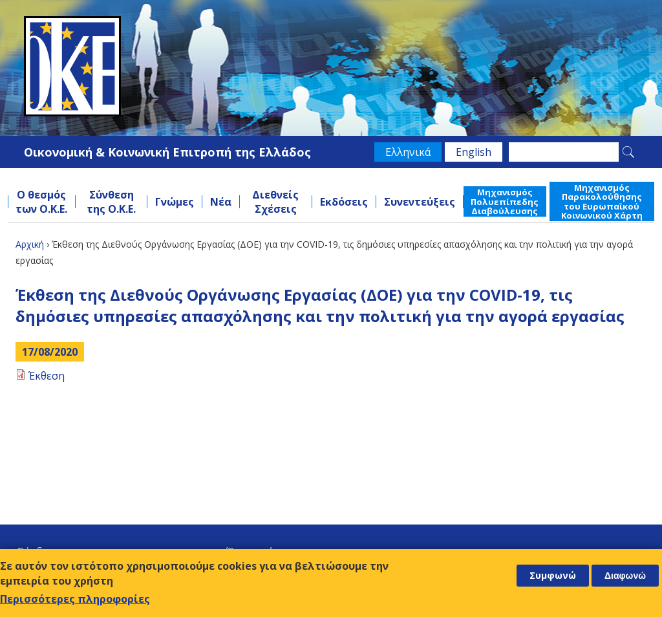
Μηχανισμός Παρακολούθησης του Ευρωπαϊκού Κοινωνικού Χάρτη (602, 201)
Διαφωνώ (625, 575)
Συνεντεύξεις (419, 202)
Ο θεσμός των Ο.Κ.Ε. (41, 202)
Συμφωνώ (552, 575)
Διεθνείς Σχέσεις (275, 202)
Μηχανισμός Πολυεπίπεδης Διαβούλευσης (505, 201)
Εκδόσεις (344, 202)
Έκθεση (46, 376)
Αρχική (30, 244)
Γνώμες (174, 202)
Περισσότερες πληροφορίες (75, 599)
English (473, 152)
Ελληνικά (408, 152)
